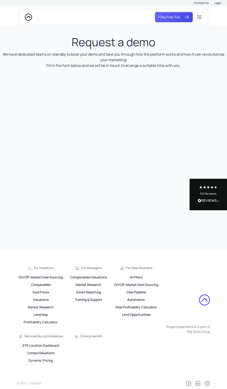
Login (217, 3)
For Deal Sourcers (139, 268)
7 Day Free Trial (174, 17)
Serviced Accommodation (43, 336)
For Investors (43, 268)
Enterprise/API (91, 336)
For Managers (91, 268)
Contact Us (201, 3)
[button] (208, 194)
